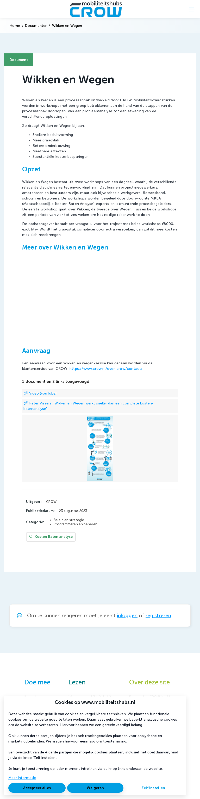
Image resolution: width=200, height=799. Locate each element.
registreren (158, 616)
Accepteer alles (37, 788)
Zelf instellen (153, 788)
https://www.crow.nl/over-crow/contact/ (106, 368)
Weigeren (95, 788)
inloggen (127, 616)
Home (14, 25)
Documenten (36, 25)
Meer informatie (22, 778)
